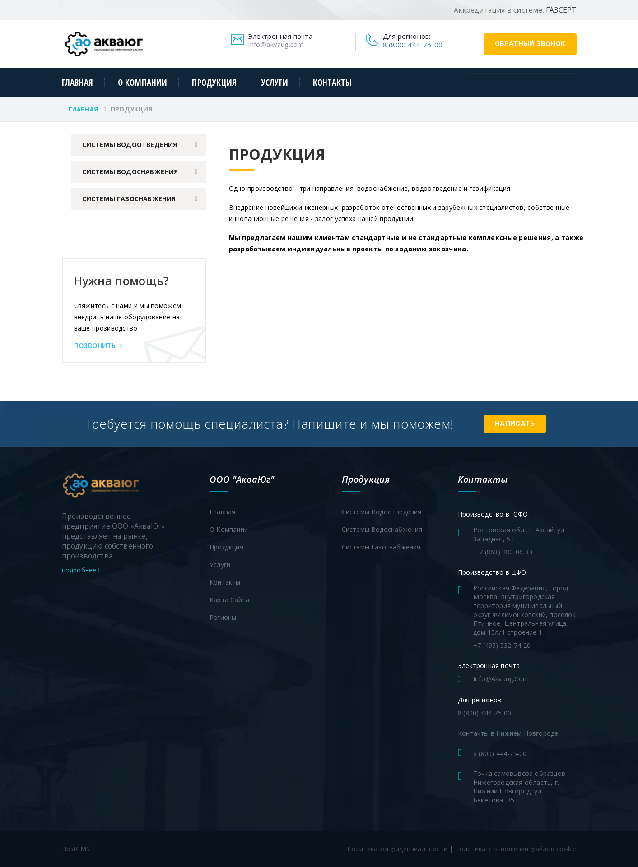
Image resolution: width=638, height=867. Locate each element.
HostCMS (76, 848)
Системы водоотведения (129, 144)
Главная (77, 82)
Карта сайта (229, 599)
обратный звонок (530, 44)
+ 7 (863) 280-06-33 (503, 552)
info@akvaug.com (275, 44)
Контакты (332, 82)
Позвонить (98, 346)
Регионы (223, 617)
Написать (515, 424)
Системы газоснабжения (129, 198)
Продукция (214, 82)
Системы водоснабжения (130, 171)
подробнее (81, 570)
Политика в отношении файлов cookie (516, 848)
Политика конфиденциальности (397, 848)
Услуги (274, 82)
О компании (143, 82)
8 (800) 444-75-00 (412, 44)
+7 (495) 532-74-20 (502, 645)
